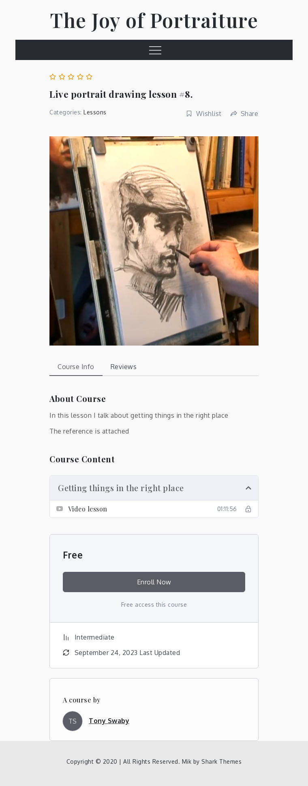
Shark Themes (221, 761)
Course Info (76, 367)
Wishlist (204, 114)
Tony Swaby (109, 721)
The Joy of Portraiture (154, 20)
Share (244, 114)
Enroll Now (154, 582)
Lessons (95, 112)
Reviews (124, 367)
